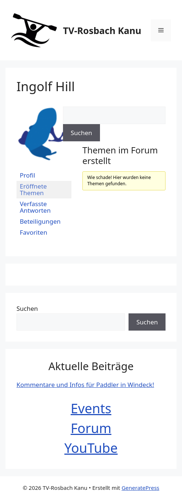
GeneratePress (140, 487)
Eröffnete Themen (33, 189)
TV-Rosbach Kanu (102, 30)
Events (91, 408)
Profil (27, 175)
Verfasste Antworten (35, 207)
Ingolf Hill (45, 86)
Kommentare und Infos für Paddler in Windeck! (85, 384)
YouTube (91, 448)
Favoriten (33, 232)
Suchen (27, 308)
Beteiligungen (40, 221)
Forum (91, 428)
